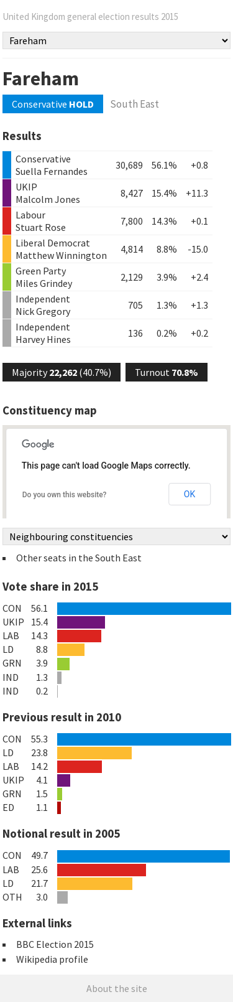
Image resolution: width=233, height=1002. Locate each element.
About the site (116, 988)
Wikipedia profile (52, 959)
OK (189, 494)
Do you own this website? (64, 494)
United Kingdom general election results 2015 (90, 16)
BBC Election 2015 (55, 944)
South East (134, 104)
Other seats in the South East (79, 557)
